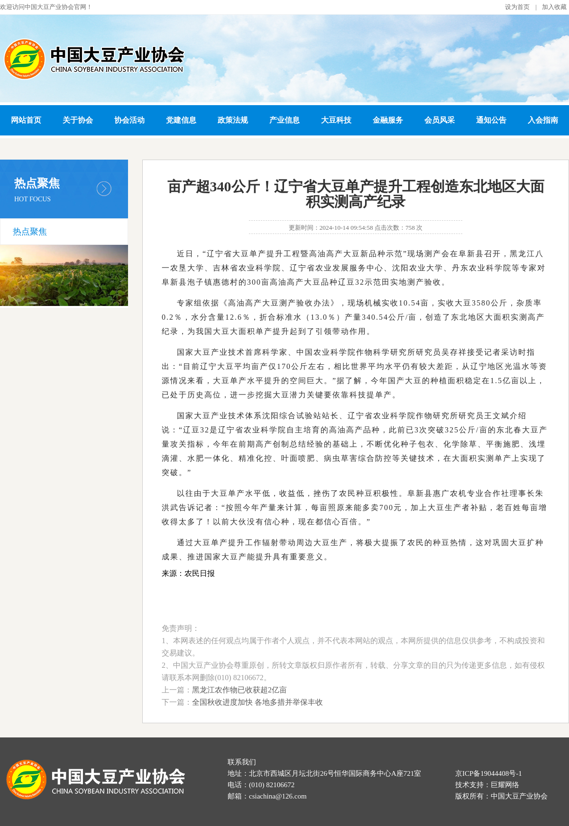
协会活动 (129, 120)
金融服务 (388, 120)
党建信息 (181, 120)
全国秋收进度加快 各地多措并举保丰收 (257, 702)
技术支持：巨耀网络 (487, 785)
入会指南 (543, 120)
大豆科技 (336, 120)
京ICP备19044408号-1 (488, 773)
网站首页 (26, 120)
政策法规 (233, 120)
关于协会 (78, 120)
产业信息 (284, 120)
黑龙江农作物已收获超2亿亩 (239, 690)
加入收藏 (554, 6)
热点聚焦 (30, 231)
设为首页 (517, 6)
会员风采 (439, 120)
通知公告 (491, 120)
